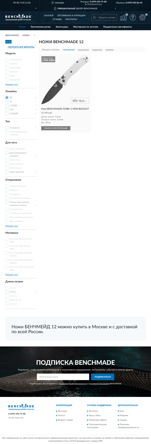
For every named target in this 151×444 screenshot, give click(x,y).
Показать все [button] (11, 85)
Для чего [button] (11, 142)
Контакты (71, 19)
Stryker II (14, 72)
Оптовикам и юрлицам (71, 16)
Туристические (17, 172)
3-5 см (13, 288)
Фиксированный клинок (21, 217)
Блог (122, 411)
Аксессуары (62, 27)
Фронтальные (16, 221)
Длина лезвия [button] (14, 281)
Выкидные (15, 194)
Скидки (123, 420)
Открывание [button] (13, 180)
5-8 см (13, 292)
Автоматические (18, 186)
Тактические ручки (41, 27)
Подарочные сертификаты (117, 27)
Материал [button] (11, 233)
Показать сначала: (51, 50)
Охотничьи (15, 160)
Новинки (124, 416)
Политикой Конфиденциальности (73, 384)
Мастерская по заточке (85, 27)
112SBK (13, 106)
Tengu (12, 76)
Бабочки (14, 190)
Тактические (16, 168)
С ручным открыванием (21, 213)
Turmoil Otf (15, 80)
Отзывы (57, 19)
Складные (14, 128)
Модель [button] (10, 53)
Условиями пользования (99, 384)
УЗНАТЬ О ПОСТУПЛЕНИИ (55, 128)
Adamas (13, 64)
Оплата (61, 416)
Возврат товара (65, 420)
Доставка (62, 411)
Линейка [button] (11, 91)
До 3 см (13, 304)
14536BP (14, 114)
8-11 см (13, 296)
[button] (93, 4)
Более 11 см (15, 300)
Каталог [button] (49, 16)
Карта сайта (94, 416)
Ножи (22, 27)
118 (11, 110)
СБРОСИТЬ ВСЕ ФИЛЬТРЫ (21, 47)
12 (11, 98)
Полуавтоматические (20, 198)
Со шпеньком (16, 209)
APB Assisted (16, 60)
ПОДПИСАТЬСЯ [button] (103, 377)
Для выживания (17, 149)
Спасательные (16, 164)
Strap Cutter (15, 68)
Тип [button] (7, 121)
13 (11, 102)
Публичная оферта (98, 420)
